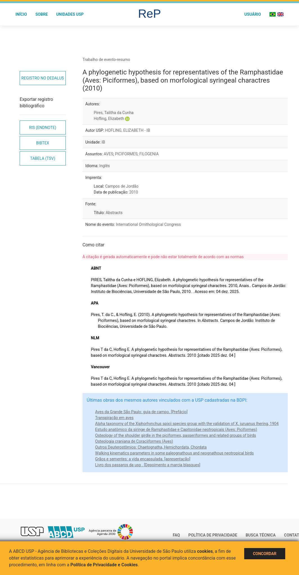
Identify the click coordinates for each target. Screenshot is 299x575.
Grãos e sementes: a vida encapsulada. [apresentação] (143, 459)
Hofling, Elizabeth (109, 118)
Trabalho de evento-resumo (106, 59)
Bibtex (42, 143)
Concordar (265, 553)
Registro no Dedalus (42, 78)
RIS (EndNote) (42, 127)
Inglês (104, 165)
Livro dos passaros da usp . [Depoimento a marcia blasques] (147, 465)
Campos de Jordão (121, 186)
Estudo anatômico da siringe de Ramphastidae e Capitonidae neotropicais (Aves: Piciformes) (176, 429)
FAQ (176, 535)
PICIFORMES (126, 154)
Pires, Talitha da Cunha (114, 112)
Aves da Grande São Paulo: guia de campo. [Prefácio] (141, 412)
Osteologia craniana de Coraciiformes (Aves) (134, 441)
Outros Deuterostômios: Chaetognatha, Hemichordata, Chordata (151, 447)
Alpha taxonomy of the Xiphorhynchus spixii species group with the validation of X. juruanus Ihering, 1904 (187, 423)
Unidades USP (70, 14)
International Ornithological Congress (148, 224)
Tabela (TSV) (42, 158)
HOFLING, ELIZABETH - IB (127, 130)
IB (103, 142)
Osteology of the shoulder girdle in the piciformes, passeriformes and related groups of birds (175, 435)
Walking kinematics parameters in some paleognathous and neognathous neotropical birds (174, 453)
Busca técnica (261, 535)
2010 (133, 192)
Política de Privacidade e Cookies (104, 564)
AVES (108, 154)
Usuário (252, 14)
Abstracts (114, 212)
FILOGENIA (149, 154)
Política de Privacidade (212, 535)
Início (21, 14)
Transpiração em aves (114, 417)
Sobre (41, 14)
